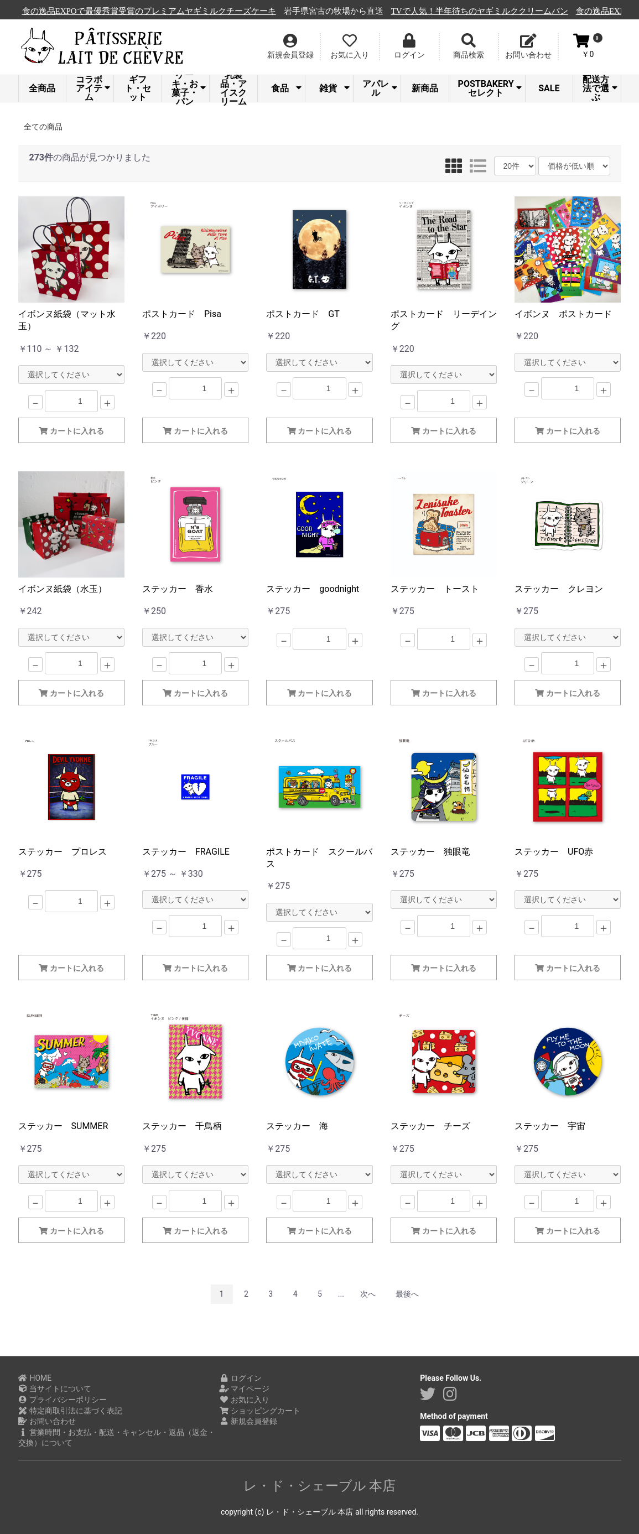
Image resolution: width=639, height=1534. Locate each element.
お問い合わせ (47, 1421)
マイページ (244, 1388)
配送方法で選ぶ (600, 88)
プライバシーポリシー (62, 1399)
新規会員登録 (248, 1421)
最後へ (407, 1293)
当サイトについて (55, 1388)
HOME (35, 1378)
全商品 (42, 88)
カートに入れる (71, 431)
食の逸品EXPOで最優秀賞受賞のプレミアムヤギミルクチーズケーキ (270, 11)
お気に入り (244, 1399)
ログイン (240, 1378)
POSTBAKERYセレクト (490, 88)
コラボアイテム (93, 88)
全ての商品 (43, 126)
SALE (548, 88)
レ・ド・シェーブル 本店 (319, 1486)
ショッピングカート (259, 1410)
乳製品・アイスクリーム (233, 88)
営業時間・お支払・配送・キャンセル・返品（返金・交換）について (117, 1438)
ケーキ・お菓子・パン (189, 88)
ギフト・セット (137, 88)
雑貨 (334, 88)
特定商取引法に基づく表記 (70, 1410)
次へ (368, 1293)
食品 (286, 88)
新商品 (425, 88)
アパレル (379, 88)
